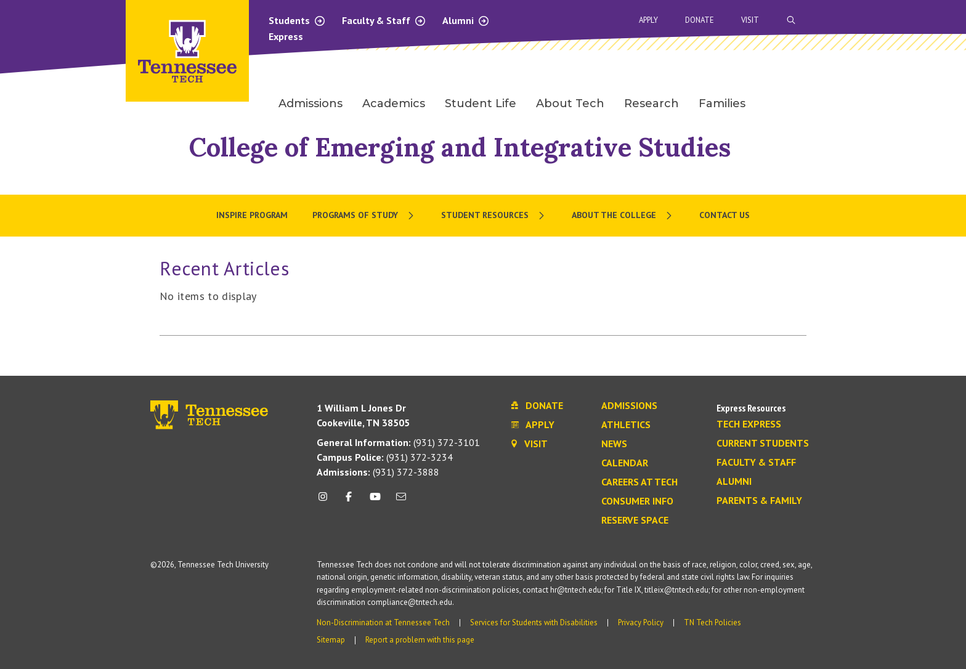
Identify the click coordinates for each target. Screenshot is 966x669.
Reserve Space (634, 520)
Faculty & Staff (384, 20)
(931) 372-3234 (385, 457)
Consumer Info (637, 501)
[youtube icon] (375, 501)
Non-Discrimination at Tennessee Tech (383, 622)
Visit (750, 20)
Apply (648, 20)
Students (297, 20)
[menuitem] (364, 216)
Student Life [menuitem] (480, 103)
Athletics (626, 425)
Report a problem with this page (419, 640)
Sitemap (331, 640)
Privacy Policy (641, 622)
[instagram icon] (326, 501)
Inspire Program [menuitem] (252, 215)
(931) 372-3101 (398, 442)
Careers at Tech (639, 482)
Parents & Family (759, 500)
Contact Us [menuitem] (724, 215)
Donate (699, 20)
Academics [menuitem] (393, 103)
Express (286, 36)
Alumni (466, 20)
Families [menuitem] (722, 103)
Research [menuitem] (651, 103)
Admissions (629, 406)
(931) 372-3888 (378, 472)
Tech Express (748, 424)
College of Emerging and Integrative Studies (460, 147)
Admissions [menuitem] (310, 103)
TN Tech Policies (712, 622)
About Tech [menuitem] (570, 103)
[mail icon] (401, 501)
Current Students (762, 443)
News (614, 444)
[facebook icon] (349, 501)
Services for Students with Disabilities (534, 622)
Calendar (624, 463)
